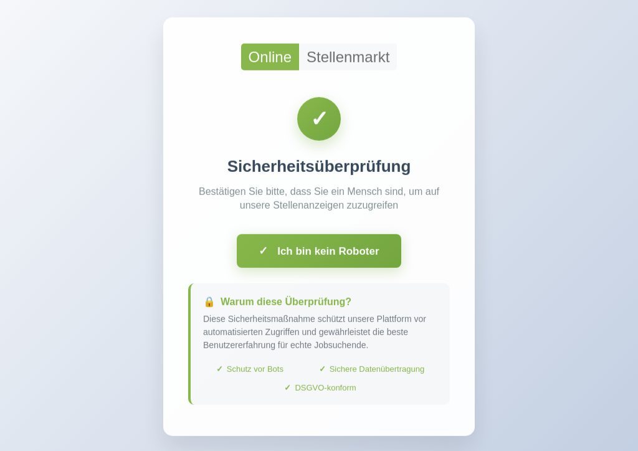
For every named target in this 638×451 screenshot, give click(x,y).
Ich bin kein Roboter (319, 253)
